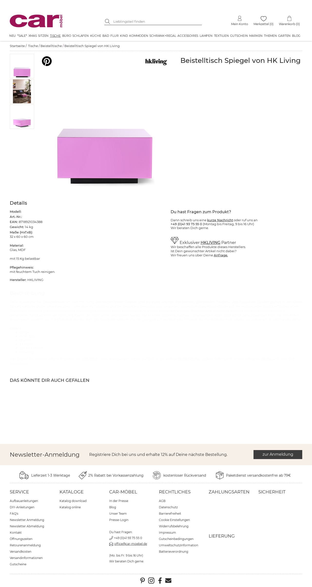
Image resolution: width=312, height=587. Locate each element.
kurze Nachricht (220, 220)
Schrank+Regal (162, 36)
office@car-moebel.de (130, 544)
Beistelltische (51, 46)
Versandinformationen (26, 558)
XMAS (33, 36)
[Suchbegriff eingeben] (157, 21)
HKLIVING (210, 242)
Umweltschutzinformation (178, 545)
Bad (105, 36)
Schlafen (80, 36)
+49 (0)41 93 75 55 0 (128, 538)
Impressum (167, 532)
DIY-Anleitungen (22, 507)
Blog (296, 36)
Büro (66, 36)
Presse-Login (118, 520)
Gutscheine (18, 564)
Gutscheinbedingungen (176, 539)
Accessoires (187, 36)
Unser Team (118, 513)
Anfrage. (221, 255)
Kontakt (16, 532)
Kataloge (71, 492)
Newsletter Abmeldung (27, 526)
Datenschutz (168, 507)
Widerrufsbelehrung (173, 526)
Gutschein (239, 36)
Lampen (206, 36)
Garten (284, 36)
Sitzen (43, 36)
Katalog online (70, 507)
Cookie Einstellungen (174, 520)
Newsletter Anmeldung (27, 520)
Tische (55, 36)
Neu (12, 36)
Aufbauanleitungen (24, 501)
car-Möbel (123, 492)
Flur (114, 36)
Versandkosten (20, 551)
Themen (270, 36)
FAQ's (14, 513)
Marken (256, 36)
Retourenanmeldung (25, 545)
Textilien (221, 36)
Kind (124, 36)
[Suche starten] (108, 21)
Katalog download (73, 501)
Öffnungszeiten (21, 539)
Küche (95, 36)
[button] (22, 66)
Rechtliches (175, 492)
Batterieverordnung (173, 551)
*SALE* (22, 36)
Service (19, 492)
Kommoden (138, 36)
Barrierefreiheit (170, 513)
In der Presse (118, 501)
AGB (162, 501)
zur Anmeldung (278, 454)
